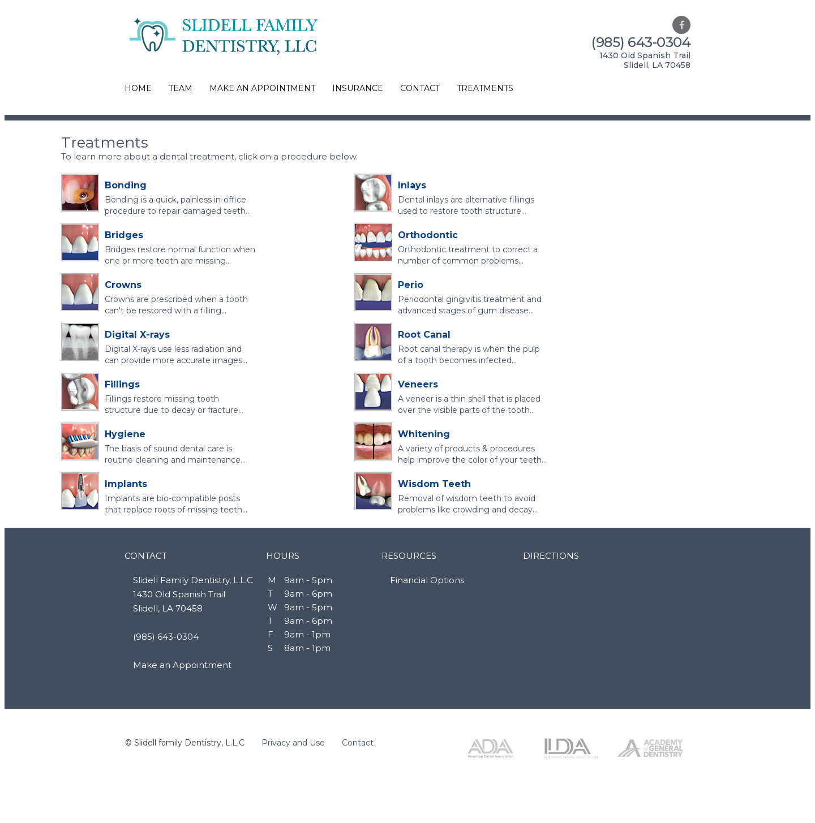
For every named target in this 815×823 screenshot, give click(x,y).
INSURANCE (357, 88)
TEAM (180, 88)
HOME (138, 88)
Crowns (123, 284)
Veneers (418, 384)
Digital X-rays (137, 334)
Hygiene (125, 434)
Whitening (424, 434)
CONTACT (420, 88)
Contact (358, 743)
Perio (410, 284)
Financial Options (427, 580)
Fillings (122, 384)
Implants (126, 484)
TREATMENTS (485, 88)
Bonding (126, 185)
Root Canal (424, 334)
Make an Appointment (182, 665)
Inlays (412, 185)
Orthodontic (428, 235)
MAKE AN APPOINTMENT (262, 88)
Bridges (124, 235)
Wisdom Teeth (434, 484)
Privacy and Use (293, 743)
